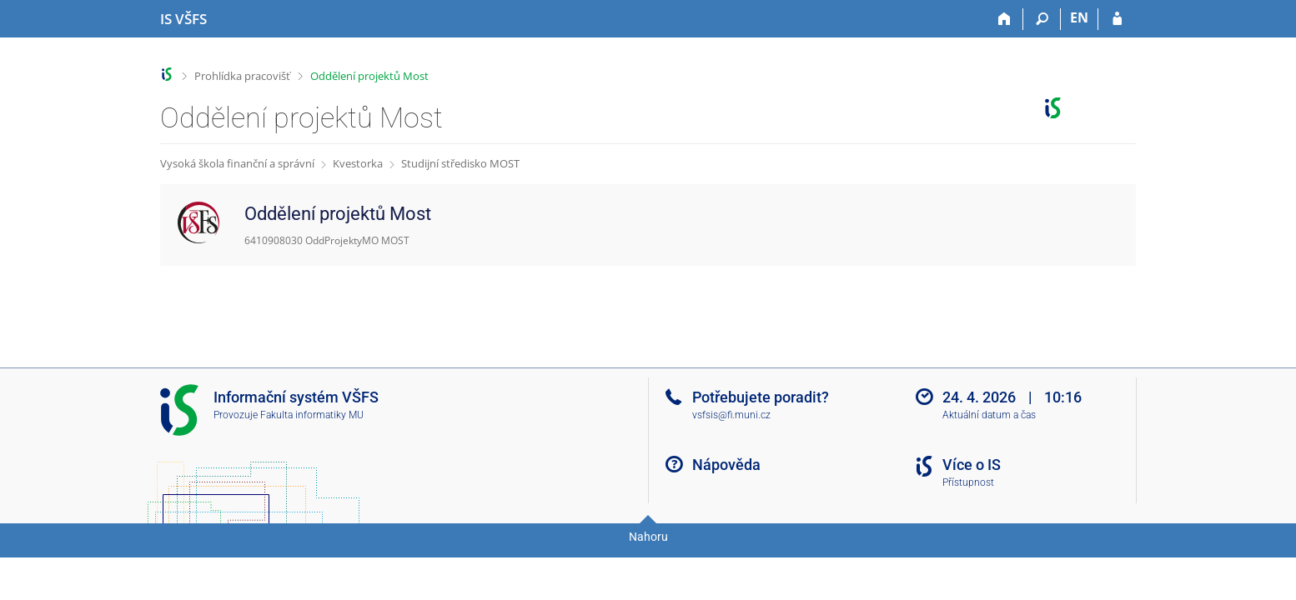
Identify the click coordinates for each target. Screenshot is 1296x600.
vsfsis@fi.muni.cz (731, 415)
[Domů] (1004, 19)
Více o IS (971, 464)
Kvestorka (358, 163)
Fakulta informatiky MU (312, 415)
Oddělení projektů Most (369, 75)
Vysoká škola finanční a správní (237, 163)
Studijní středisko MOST (460, 163)
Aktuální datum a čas (989, 415)
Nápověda (726, 464)
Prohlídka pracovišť (242, 75)
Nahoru (648, 536)
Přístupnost (968, 482)
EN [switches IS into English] (1079, 17)
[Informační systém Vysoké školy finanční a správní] (183, 19)
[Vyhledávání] (1042, 19)
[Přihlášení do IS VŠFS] (1117, 19)
